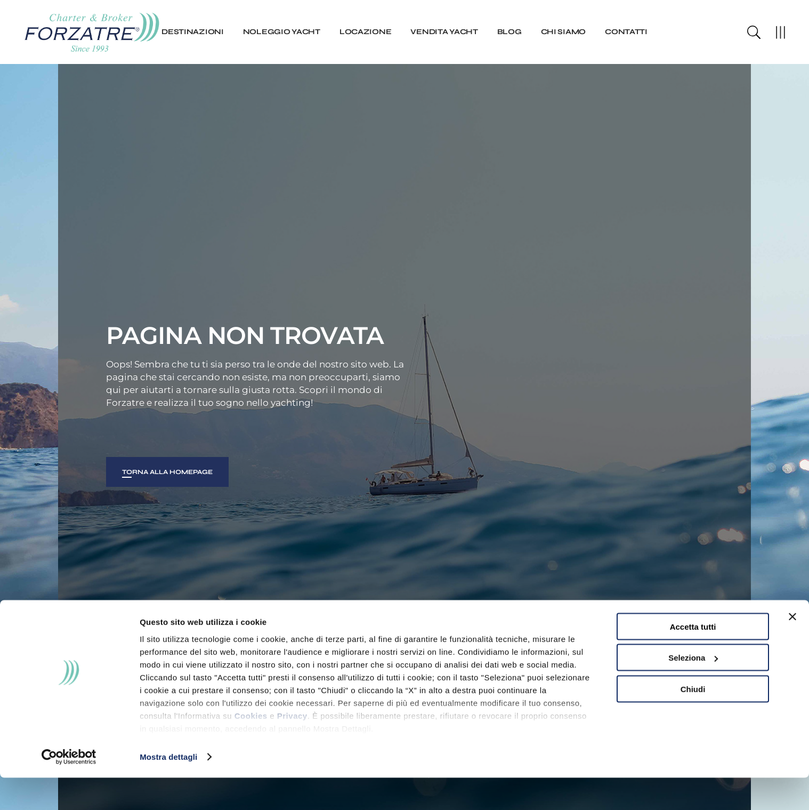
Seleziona (693, 690)
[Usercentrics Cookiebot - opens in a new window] (69, 789)
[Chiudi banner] (792, 649)
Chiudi (693, 721)
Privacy (292, 747)
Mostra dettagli (168, 788)
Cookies (251, 747)
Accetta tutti (693, 658)
